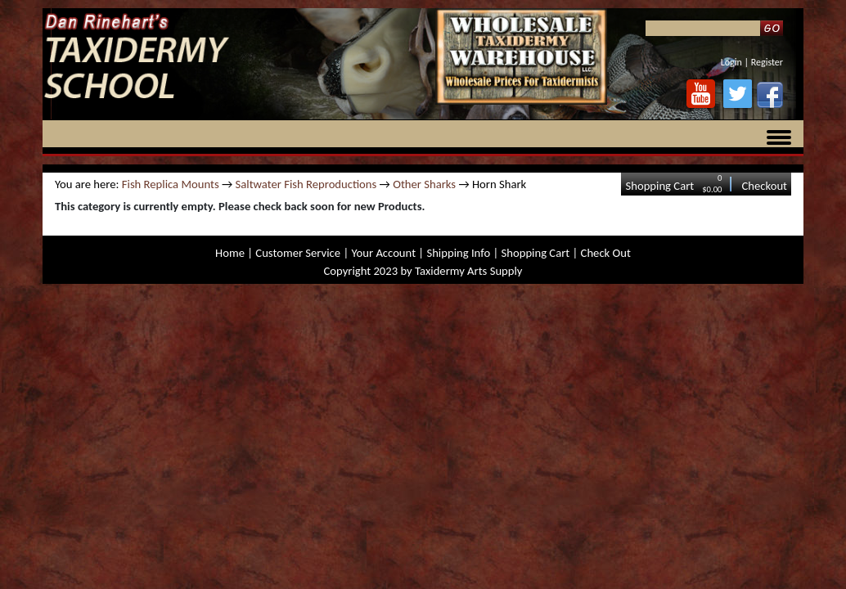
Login (731, 62)
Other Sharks (424, 184)
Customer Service (297, 252)
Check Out (606, 252)
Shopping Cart (659, 185)
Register (767, 62)
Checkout (764, 185)
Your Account (383, 252)
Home (230, 252)
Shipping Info (458, 252)
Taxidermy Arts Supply (468, 270)
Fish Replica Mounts (170, 184)
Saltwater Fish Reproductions (306, 184)
